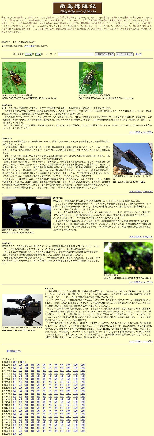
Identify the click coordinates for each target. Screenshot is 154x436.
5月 (38, 365)
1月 (14, 365)
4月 (32, 365)
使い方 (138, 54)
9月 (62, 365)
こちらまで (29, 46)
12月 (22, 362)
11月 (15, 362)
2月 (20, 365)
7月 (50, 365)
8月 (56, 365)
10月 (68, 365)
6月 (44, 365)
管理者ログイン (14, 351)
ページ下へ (148, 132)
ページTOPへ (135, 132)
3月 (26, 365)
